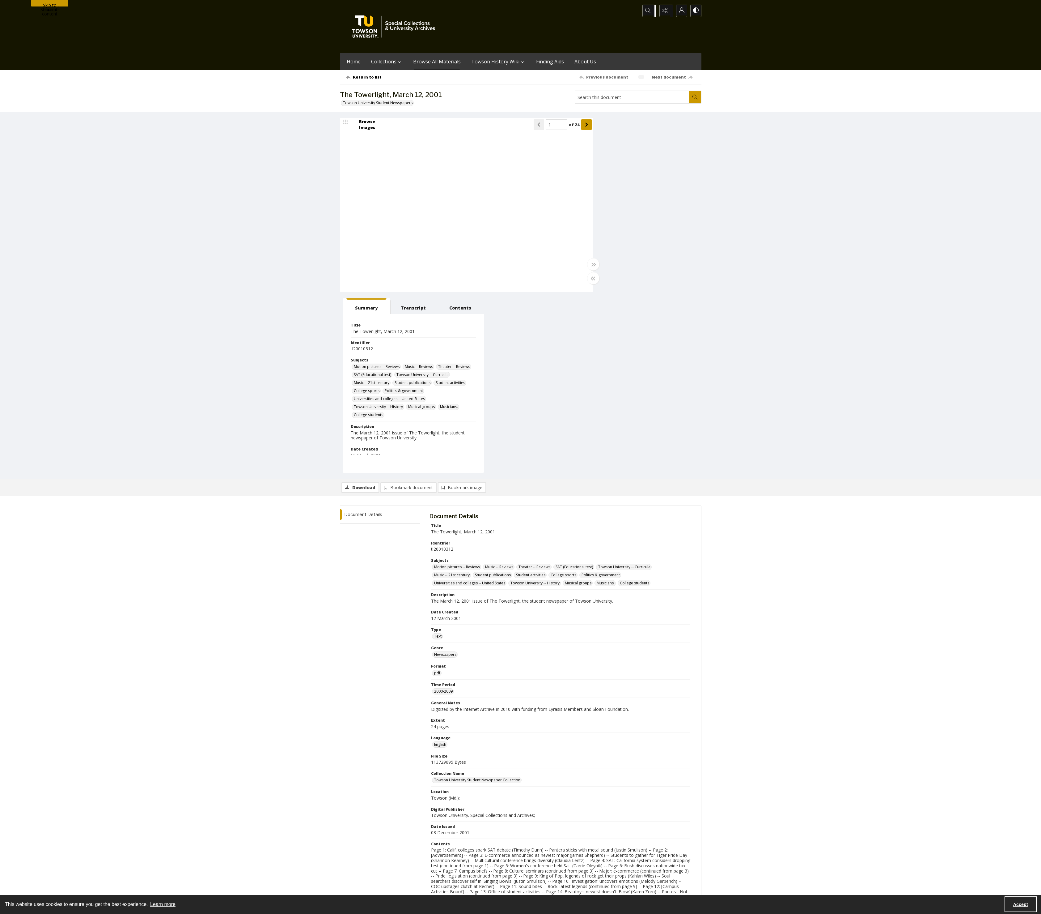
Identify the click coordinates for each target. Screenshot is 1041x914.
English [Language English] (440, 564)
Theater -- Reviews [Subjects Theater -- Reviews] (611, 194)
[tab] (603, 126)
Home (354, 61)
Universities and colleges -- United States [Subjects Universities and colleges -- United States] (630, 226)
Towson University (356, 888)
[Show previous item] (526, 125)
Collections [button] (387, 61)
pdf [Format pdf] (437, 493)
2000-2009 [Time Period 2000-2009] (443, 511)
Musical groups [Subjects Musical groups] (662, 234)
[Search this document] (632, 97)
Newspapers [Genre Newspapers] (445, 474)
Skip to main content (49, 4)
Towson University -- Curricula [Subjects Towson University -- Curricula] (621, 202)
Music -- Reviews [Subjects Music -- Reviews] (660, 186)
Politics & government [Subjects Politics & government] (645, 218)
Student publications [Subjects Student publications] (613, 210)
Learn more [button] (163, 904)
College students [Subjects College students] (632, 243)
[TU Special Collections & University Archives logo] (395, 26)
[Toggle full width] (581, 265)
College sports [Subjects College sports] (607, 218)
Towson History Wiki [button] (498, 61)
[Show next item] (574, 125)
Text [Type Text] (438, 456)
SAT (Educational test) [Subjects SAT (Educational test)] (650, 194)
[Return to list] (367, 77)
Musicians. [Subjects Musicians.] (604, 243)
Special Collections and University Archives (624, 888)
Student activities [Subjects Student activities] (650, 210)
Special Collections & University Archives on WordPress (575, 862)
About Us (585, 61)
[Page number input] (544, 125)
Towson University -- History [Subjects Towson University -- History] (619, 234)
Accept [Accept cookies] (1020, 904)
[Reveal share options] (664, 11)
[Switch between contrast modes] (695, 11)
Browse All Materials (437, 61)
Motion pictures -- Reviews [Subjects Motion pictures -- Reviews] (618, 186)
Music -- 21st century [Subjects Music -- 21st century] (670, 202)
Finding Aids (550, 61)
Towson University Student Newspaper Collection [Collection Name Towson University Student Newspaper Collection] (477, 600)
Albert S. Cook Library (486, 888)
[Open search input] (649, 11)
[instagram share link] (532, 850)
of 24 (561, 125)
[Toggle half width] (581, 279)
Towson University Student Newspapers (378, 102)
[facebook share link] (545, 850)
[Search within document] (695, 97)
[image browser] (363, 125)
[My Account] (680, 11)
